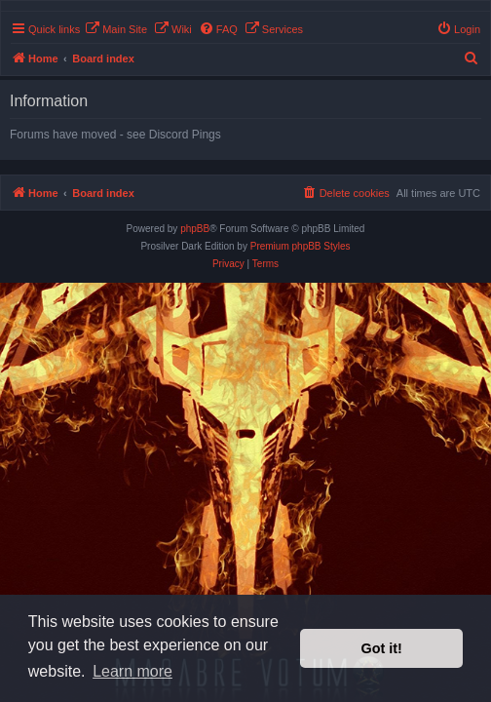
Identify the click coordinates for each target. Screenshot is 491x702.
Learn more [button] (132, 671)
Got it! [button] (381, 648)
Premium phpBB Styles (300, 246)
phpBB (194, 228)
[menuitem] (116, 29)
